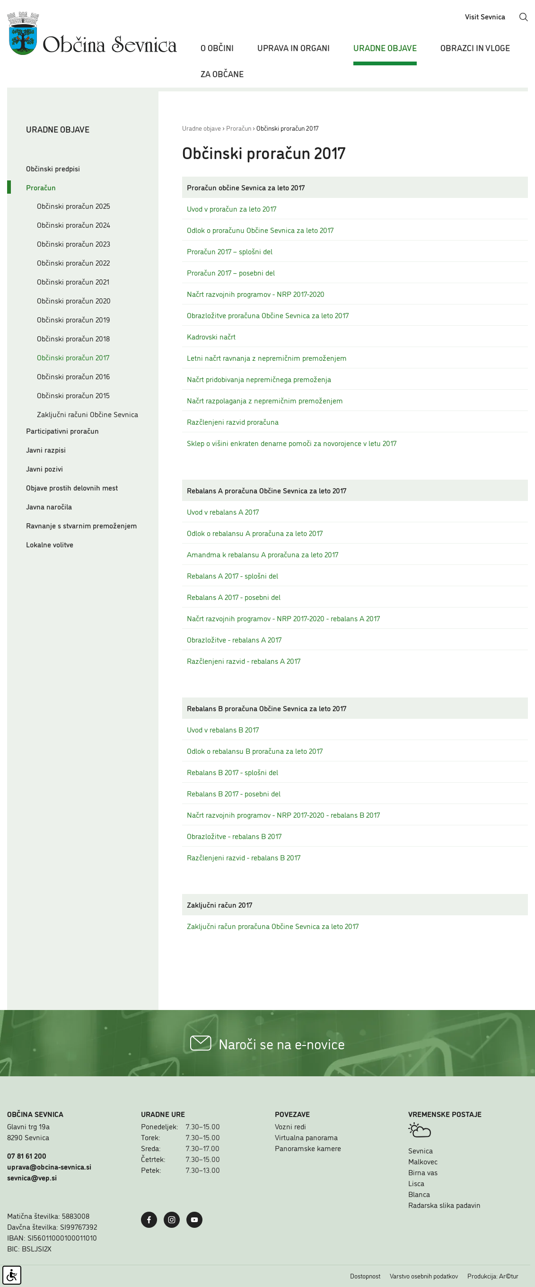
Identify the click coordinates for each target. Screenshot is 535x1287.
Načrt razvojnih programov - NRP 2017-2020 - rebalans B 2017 (283, 814)
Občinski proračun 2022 (73, 262)
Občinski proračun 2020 (74, 300)
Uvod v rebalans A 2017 (223, 511)
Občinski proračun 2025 (73, 205)
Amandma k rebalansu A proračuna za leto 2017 (262, 554)
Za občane (222, 73)
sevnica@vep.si (32, 1177)
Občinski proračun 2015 (73, 395)
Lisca (416, 1183)
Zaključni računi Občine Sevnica (87, 414)
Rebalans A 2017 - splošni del (232, 575)
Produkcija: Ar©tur (492, 1275)
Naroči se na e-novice (267, 1043)
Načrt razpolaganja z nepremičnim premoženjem (265, 400)
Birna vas (423, 1172)
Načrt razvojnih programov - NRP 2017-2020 (256, 293)
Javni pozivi (44, 468)
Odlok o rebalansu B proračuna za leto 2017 (255, 750)
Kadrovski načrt (211, 336)
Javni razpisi (46, 449)
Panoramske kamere (308, 1148)
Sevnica (420, 1150)
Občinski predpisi (53, 168)
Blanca (419, 1194)
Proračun (41, 187)
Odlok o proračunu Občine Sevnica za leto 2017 (260, 229)
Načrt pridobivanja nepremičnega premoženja (259, 379)
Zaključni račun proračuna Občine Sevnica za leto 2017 (273, 926)
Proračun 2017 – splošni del (229, 251)
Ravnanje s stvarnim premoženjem (81, 525)
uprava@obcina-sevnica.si (49, 1166)
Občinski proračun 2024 (73, 224)
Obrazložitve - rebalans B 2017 (234, 836)
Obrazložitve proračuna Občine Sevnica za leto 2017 (268, 315)
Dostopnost (365, 1275)
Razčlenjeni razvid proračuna (233, 421)
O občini (217, 47)
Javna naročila (49, 506)
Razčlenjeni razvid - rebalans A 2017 (243, 660)
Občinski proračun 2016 (73, 376)
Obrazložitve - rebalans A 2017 (234, 639)
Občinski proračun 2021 (73, 281)
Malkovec (423, 1161)
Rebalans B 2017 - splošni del (232, 772)
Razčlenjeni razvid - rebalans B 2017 (243, 857)
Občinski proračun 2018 (73, 338)
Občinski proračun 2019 (73, 319)
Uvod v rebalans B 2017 (223, 729)
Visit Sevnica (485, 16)
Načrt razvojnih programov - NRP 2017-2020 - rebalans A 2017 (283, 618)
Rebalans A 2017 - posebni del (234, 596)
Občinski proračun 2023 (73, 243)
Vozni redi (290, 1126)
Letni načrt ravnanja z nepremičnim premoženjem (267, 357)
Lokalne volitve (49, 544)
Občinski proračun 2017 (73, 357)
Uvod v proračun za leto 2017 (231, 208)
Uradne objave (385, 47)
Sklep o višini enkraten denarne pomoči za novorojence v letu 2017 (291, 443)
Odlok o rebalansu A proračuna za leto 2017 (255, 532)
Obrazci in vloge (475, 47)
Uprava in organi (293, 47)
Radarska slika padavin (444, 1204)
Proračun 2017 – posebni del (231, 272)
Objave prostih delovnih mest (72, 487)
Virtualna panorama (306, 1137)
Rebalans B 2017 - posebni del (234, 793)
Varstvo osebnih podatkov (424, 1275)
